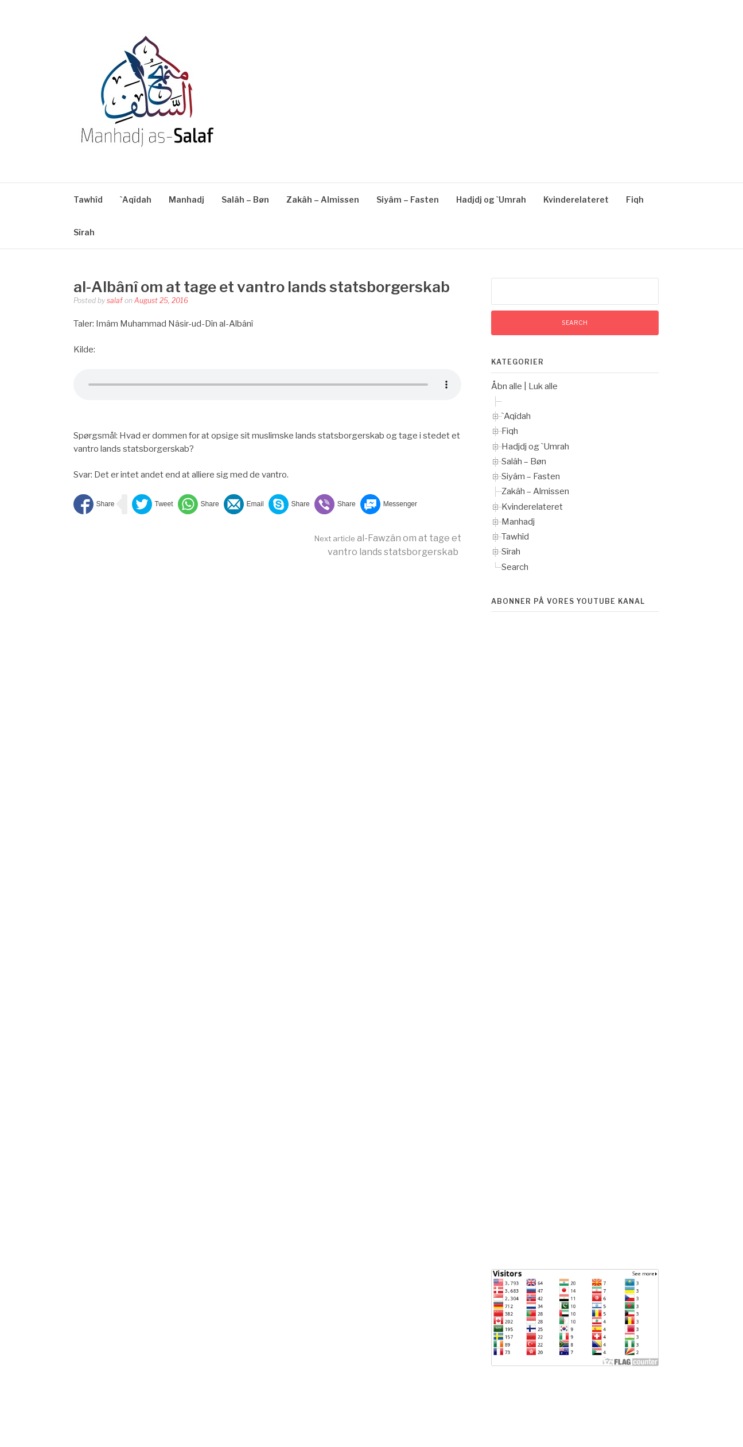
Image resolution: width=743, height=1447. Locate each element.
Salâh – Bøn (245, 199)
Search (514, 567)
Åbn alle (506, 386)
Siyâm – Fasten (407, 199)
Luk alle (543, 386)
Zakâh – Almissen (322, 199)
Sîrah (84, 232)
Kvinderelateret (576, 199)
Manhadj (186, 199)
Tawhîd (88, 199)
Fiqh (635, 199)
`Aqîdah (135, 199)
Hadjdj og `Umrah (491, 199)
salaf (115, 300)
